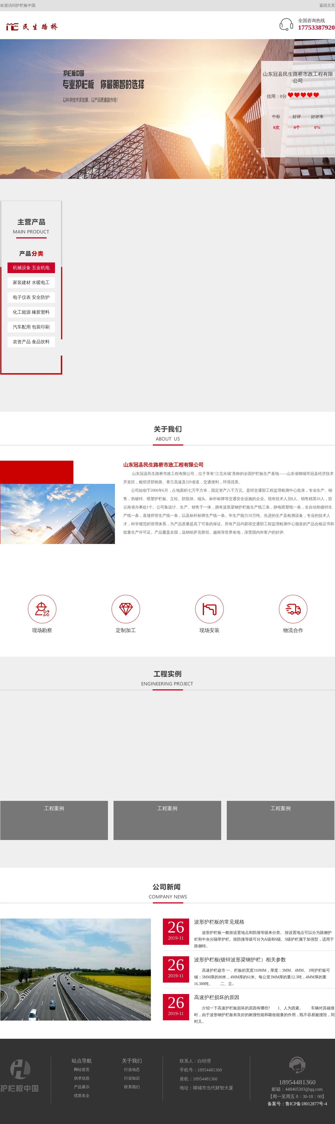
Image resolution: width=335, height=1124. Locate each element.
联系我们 (132, 1087)
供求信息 (82, 1078)
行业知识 (132, 1078)
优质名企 (82, 1096)
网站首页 (82, 1070)
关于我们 (132, 1061)
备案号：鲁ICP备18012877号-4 (297, 1103)
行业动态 (132, 1070)
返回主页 (327, 5)
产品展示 (82, 1087)
